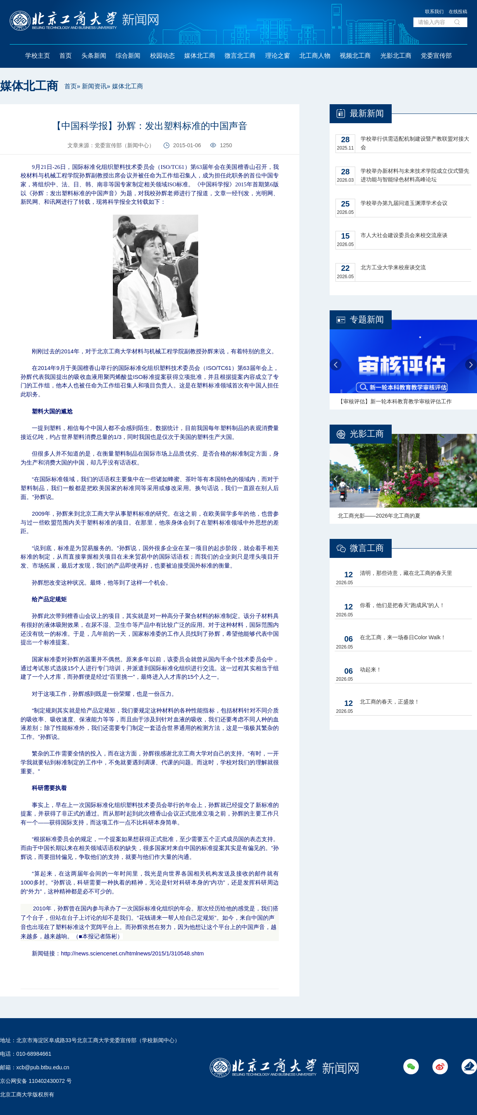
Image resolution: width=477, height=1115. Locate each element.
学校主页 (37, 55)
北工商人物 (314, 55)
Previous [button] (336, 365)
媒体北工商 (199, 55)
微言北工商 (240, 55)
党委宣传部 (436, 55)
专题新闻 (367, 319)
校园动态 (162, 55)
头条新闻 (93, 55)
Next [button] (471, 365)
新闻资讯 (94, 86)
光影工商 (367, 434)
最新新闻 (367, 113)
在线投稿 (458, 11)
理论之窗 (277, 55)
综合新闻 (128, 55)
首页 (65, 55)
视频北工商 (355, 55)
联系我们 (434, 11)
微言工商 (367, 548)
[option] (403, 365)
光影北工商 (395, 55)
